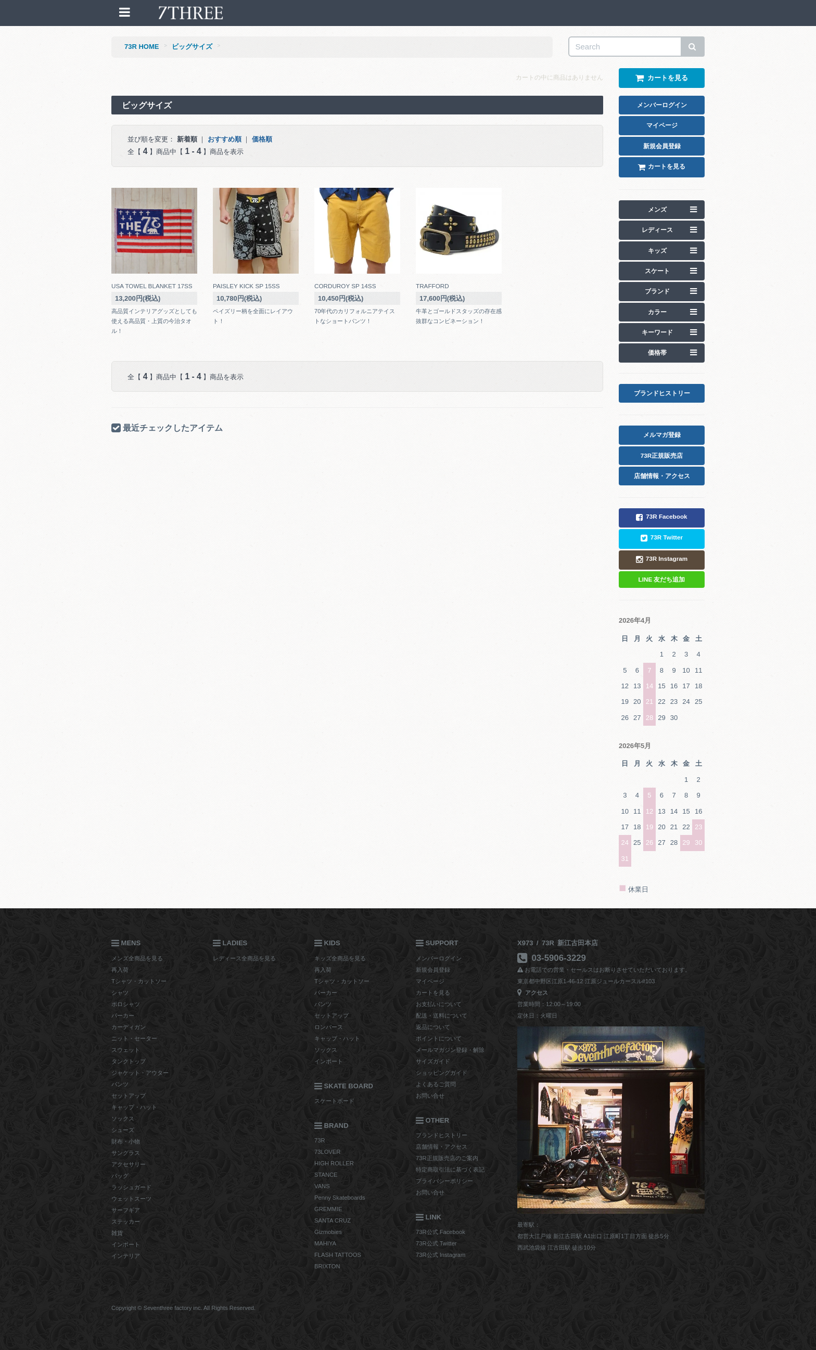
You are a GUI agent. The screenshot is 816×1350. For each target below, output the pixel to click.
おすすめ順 (224, 139)
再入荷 (120, 970)
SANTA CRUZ (332, 1220)
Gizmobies (328, 1232)
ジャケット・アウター (140, 1073)
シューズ (122, 1130)
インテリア (125, 1256)
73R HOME (141, 46)
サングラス (125, 1153)
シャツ (120, 992)
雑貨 (117, 1233)
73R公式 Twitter (436, 1243)
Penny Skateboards (339, 1197)
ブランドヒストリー (441, 1135)
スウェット (125, 1050)
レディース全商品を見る (244, 958)
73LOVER (327, 1152)
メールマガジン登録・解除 (450, 1050)
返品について (433, 1027)
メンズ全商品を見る (137, 958)
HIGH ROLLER (334, 1163)
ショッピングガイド (441, 1073)
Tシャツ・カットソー (139, 981)
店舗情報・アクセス (441, 1146)
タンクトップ (128, 1061)
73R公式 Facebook (440, 1232)
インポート (125, 1244)
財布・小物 (125, 1141)
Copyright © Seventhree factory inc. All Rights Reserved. (183, 1308)
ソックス (122, 1118)
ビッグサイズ (192, 46)
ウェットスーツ (131, 1198)
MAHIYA (325, 1243)
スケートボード (334, 1101)
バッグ (120, 1176)
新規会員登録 (433, 970)
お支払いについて (439, 1004)
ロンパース (328, 1027)
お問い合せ (430, 1095)
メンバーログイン (439, 958)
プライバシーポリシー (444, 1181)
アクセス (532, 992)
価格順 (262, 139)
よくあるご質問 (436, 1084)
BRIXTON (327, 1266)
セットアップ (128, 1095)
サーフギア (125, 1210)
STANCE (326, 1175)
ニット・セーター (134, 1038)
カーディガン (128, 1027)
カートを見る (433, 992)
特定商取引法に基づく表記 (450, 1169)
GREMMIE (328, 1209)
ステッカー (125, 1221)
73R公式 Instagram (440, 1255)
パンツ (120, 1084)
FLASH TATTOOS (337, 1255)
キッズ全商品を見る (340, 958)
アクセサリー (128, 1164)
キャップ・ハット (134, 1107)
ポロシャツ (125, 1004)
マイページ (430, 981)
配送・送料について (441, 1015)
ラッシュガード (131, 1187)
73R (319, 1140)
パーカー (122, 1015)
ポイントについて (439, 1038)
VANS (322, 1186)
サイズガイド (433, 1061)
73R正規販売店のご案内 (447, 1158)
